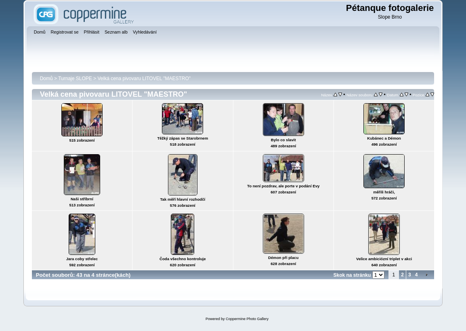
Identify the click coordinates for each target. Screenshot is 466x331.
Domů (46, 78)
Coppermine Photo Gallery (247, 319)
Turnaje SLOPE (75, 78)
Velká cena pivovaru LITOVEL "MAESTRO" (144, 78)
